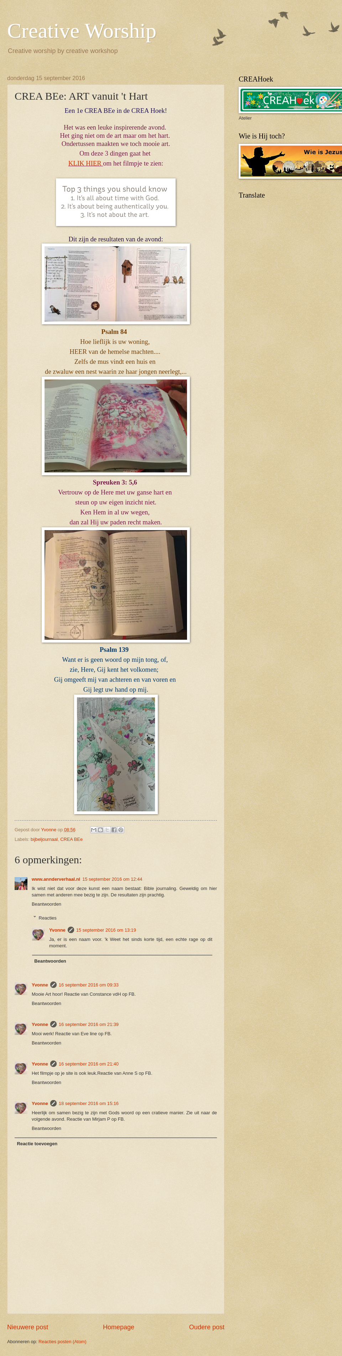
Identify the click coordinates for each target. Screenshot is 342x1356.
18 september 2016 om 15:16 (89, 1103)
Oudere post (206, 1327)
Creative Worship (81, 30)
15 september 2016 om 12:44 (112, 879)
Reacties (48, 917)
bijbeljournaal (44, 839)
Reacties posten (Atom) (62, 1341)
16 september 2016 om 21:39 (89, 1024)
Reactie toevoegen (37, 1143)
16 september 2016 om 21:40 (89, 1064)
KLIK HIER (85, 163)
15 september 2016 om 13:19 (106, 930)
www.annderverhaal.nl (56, 879)
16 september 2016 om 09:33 (89, 985)
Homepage (118, 1327)
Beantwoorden (46, 904)
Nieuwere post (27, 1327)
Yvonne (57, 930)
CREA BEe (71, 839)
